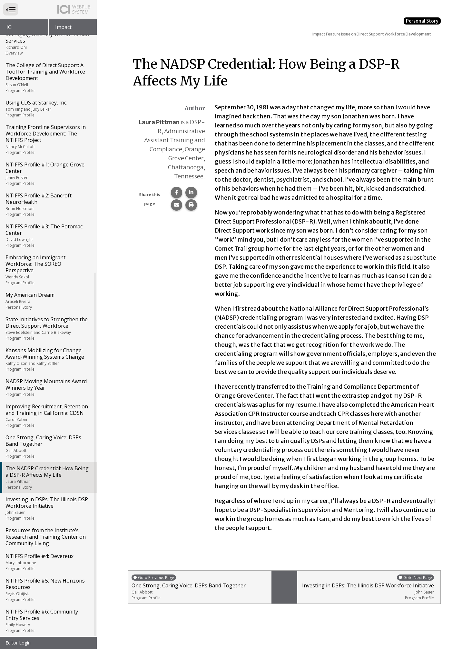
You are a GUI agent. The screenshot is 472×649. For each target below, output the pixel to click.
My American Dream (47, 300)
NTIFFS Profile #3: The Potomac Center (47, 235)
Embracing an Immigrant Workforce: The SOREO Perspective (47, 269)
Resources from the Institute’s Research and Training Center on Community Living (45, 537)
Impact (63, 27)
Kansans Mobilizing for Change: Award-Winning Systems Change (47, 359)
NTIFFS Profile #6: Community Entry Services (47, 620)
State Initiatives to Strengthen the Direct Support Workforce (47, 328)
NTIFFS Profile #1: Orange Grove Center (47, 173)
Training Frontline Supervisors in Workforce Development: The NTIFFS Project (47, 139)
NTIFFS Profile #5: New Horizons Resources (47, 589)
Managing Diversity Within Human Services (47, 43)
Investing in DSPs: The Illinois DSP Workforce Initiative (47, 508)
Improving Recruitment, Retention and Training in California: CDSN (47, 415)
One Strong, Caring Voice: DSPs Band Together (47, 446)
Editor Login (18, 643)
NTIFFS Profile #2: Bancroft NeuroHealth (47, 204)
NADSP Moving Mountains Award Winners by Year (47, 387)
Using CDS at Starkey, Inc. (47, 108)
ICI (9, 27)
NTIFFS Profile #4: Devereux (47, 562)
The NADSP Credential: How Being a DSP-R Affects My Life (47, 477)
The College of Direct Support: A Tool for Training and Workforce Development (47, 77)
